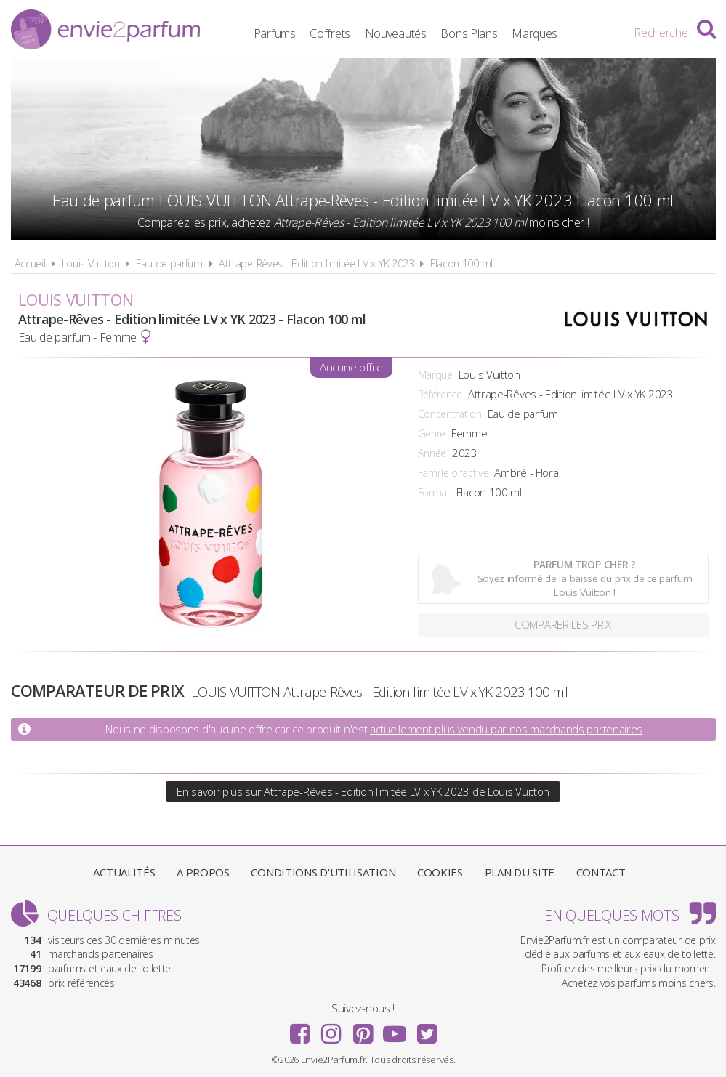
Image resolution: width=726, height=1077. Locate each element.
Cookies (440, 872)
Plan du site (519, 872)
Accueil (30, 263)
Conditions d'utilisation (323, 872)
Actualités (124, 872)
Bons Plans (481, 33)
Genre (432, 433)
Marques (547, 33)
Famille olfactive (453, 473)
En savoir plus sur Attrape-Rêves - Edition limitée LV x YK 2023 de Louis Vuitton (363, 791)
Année (432, 453)
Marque (435, 375)
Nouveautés (407, 33)
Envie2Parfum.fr (105, 31)
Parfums (286, 33)
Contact (601, 872)
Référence (440, 394)
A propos (203, 872)
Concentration (450, 414)
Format (434, 492)
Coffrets (342, 33)
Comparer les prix (563, 625)
